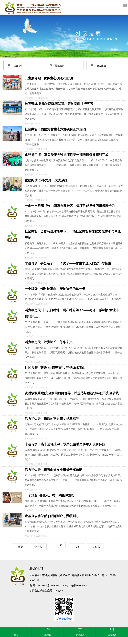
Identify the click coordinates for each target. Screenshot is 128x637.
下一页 (59, 545)
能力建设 (102, 65)
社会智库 (19, 65)
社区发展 (60, 65)
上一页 (38, 546)
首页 (20, 546)
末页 (77, 546)
